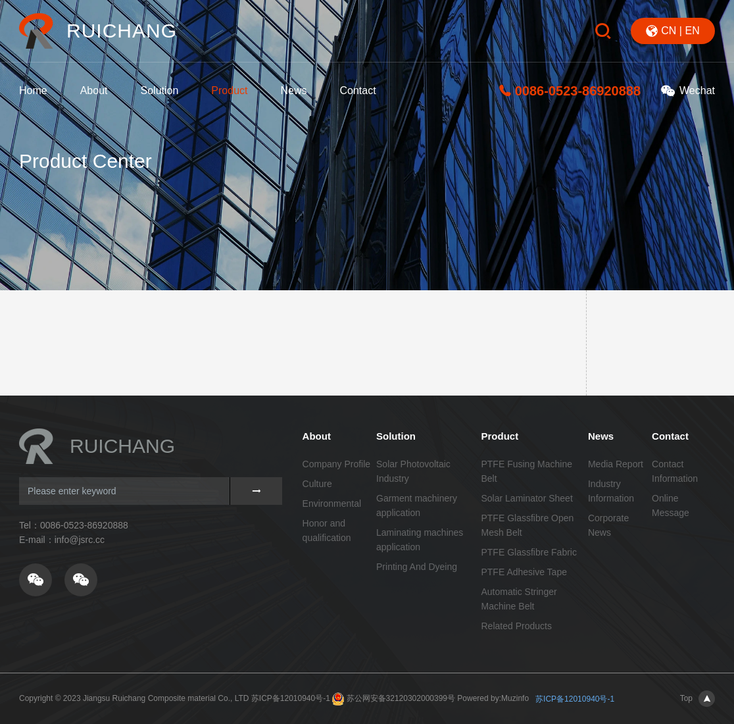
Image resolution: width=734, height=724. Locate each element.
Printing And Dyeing (416, 566)
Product (229, 90)
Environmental (332, 503)
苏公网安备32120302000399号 (401, 698)
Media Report (615, 464)
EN (692, 30)
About (94, 90)
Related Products (516, 626)
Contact (357, 90)
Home (33, 90)
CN (668, 30)
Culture (317, 483)
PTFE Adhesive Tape (523, 572)
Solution (160, 90)
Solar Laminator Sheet (526, 498)
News (293, 90)
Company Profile (337, 464)
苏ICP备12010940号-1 (290, 698)
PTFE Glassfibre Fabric (528, 552)
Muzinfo (515, 698)
